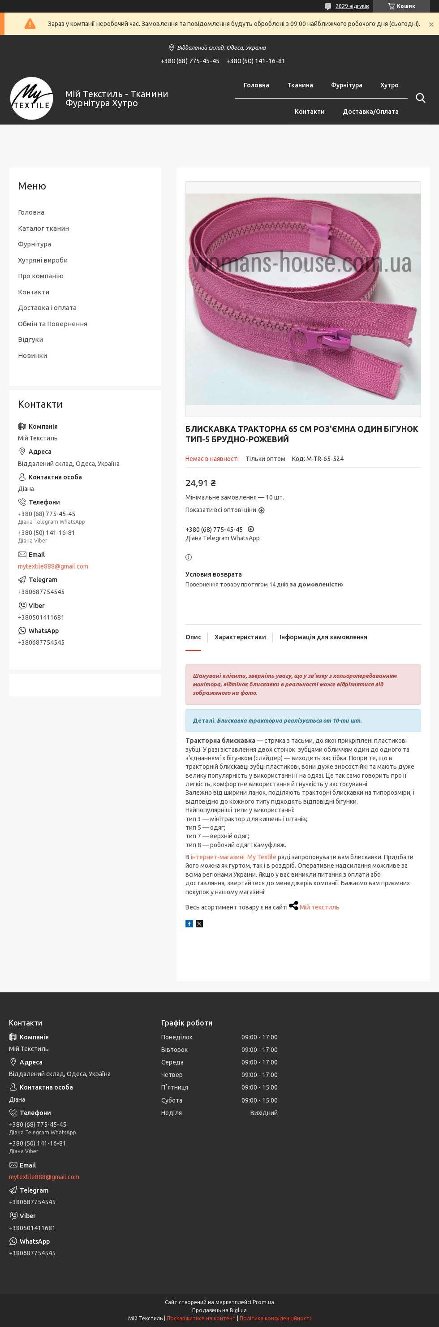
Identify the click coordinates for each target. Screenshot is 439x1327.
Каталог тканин (43, 228)
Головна (256, 85)
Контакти (310, 111)
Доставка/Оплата (371, 111)
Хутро (389, 85)
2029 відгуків (352, 6)
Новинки (32, 355)
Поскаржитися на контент (201, 1318)
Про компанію (41, 276)
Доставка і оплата (47, 307)
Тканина (300, 85)
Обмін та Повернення (52, 323)
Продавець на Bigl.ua (219, 1310)
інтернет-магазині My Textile (233, 857)
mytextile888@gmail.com (53, 566)
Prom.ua (263, 1302)
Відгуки (30, 339)
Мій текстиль (320, 907)
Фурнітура (346, 85)
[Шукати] (419, 98)
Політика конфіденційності (275, 1318)
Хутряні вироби (43, 260)
